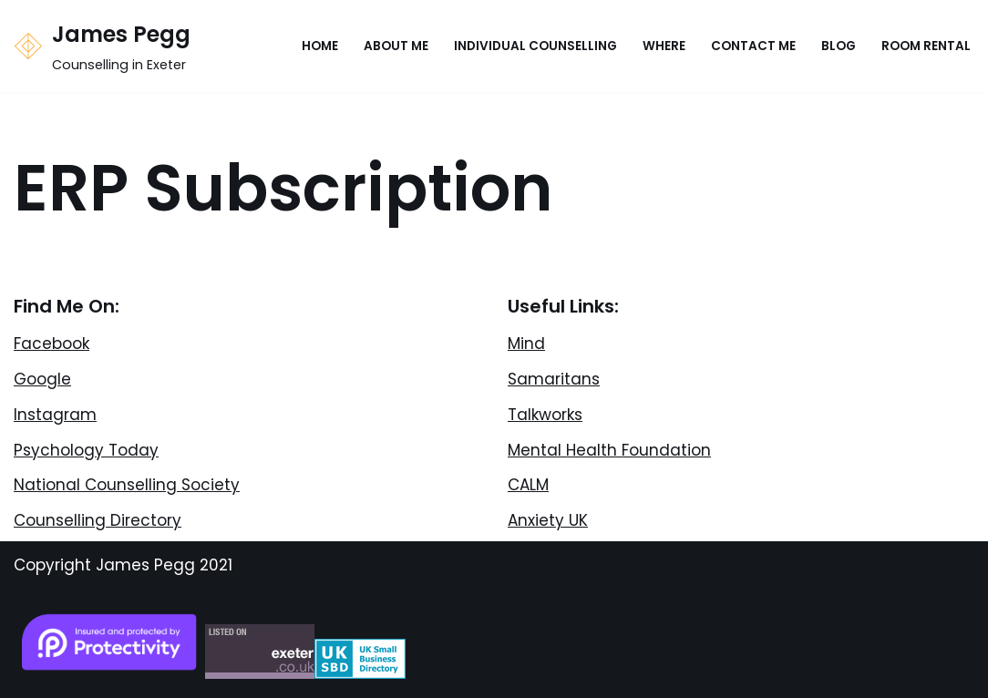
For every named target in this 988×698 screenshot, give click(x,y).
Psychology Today (86, 450)
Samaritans (554, 379)
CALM (528, 485)
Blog (838, 46)
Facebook (51, 343)
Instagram (55, 415)
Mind (526, 343)
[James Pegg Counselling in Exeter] (102, 46)
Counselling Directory (97, 520)
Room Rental (926, 46)
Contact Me (753, 46)
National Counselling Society (127, 485)
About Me (396, 46)
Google (42, 379)
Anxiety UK (548, 520)
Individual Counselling (535, 46)
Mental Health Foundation (609, 450)
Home (320, 46)
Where (664, 46)
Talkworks (545, 415)
